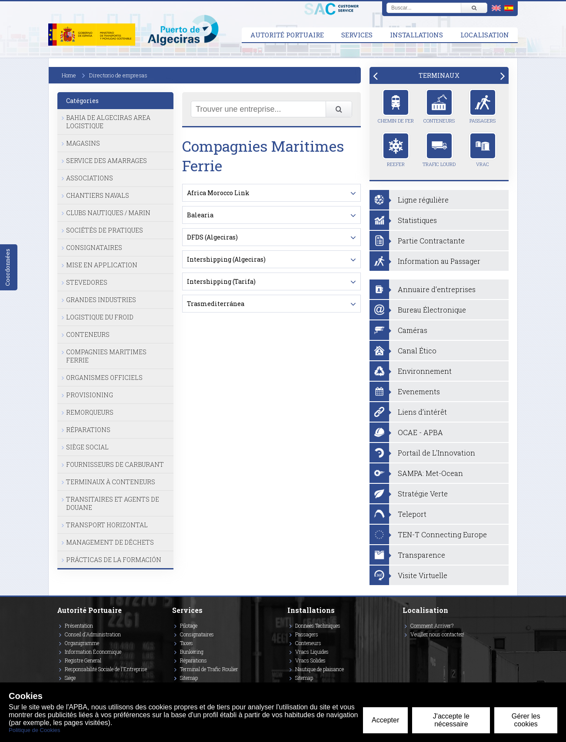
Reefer (396, 149)
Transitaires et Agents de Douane (112, 503)
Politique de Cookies (34, 730)
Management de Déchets (110, 542)
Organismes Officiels (104, 377)
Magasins (83, 143)
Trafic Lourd (439, 149)
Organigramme (82, 642)
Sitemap (189, 677)
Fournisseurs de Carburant (115, 464)
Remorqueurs (89, 412)
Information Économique (93, 651)
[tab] (439, 75)
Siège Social (87, 447)
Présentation (79, 625)
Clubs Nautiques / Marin (108, 213)
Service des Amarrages (106, 160)
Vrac (483, 149)
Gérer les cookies (526, 720)
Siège (70, 677)
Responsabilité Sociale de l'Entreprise (106, 668)
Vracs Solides (310, 660)
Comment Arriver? (431, 625)
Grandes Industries (101, 300)
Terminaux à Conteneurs (110, 482)
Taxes (186, 642)
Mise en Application (101, 265)
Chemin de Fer (396, 106)
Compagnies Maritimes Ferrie (106, 356)
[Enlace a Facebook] (403, 647)
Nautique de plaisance (319, 668)
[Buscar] (474, 8)
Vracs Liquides (312, 651)
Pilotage (188, 625)
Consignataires (94, 247)
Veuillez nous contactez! (437, 634)
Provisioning (89, 395)
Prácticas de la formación (113, 560)
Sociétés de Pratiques (104, 230)
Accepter (385, 720)
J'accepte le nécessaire (451, 720)
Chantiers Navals (97, 195)
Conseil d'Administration (93, 634)
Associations (89, 178)
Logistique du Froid (99, 317)
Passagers (483, 106)
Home (69, 75)
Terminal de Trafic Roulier (209, 668)
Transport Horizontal (107, 525)
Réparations (88, 430)
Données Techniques (317, 625)
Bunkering (191, 651)
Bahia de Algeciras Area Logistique (108, 121)
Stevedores (86, 282)
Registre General (83, 660)
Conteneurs (88, 334)
